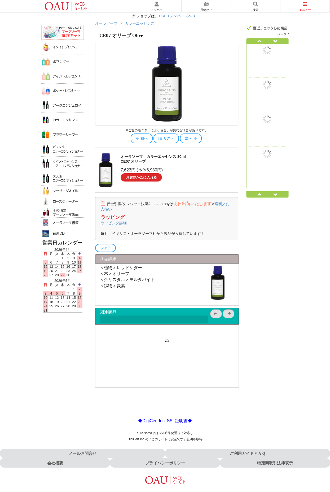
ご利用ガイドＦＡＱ (247, 453)
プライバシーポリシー (165, 463)
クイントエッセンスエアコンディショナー (62, 163)
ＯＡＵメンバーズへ (177, 16)
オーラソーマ (106, 23)
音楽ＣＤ (62, 233)
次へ (191, 138)
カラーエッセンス (62, 120)
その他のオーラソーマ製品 (62, 212)
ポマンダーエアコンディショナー (62, 149)
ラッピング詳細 (114, 223)
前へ (141, 138)
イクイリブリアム (62, 47)
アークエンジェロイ (62, 105)
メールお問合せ (82, 453)
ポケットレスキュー (62, 90)
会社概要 (55, 463)
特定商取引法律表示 (275, 463)
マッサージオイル (62, 190)
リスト (166, 138)
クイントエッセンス (62, 76)
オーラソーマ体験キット (62, 32)
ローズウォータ (62, 201)
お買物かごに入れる (141, 177)
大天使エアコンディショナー (62, 178)
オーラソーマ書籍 (62, 222)
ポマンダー (62, 61)
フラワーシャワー (62, 134)
